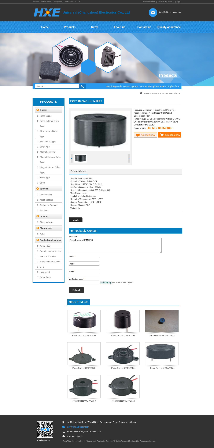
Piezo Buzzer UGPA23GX (162, 368)
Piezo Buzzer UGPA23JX (123, 401)
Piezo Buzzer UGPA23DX (123, 368)
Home (146, 93)
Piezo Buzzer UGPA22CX (84, 368)
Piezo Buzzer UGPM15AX (123, 335)
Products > (156, 93)
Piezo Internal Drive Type (165, 110)
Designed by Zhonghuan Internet (142, 441)
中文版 (177, 2)
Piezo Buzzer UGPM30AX (115, 245)
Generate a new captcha (122, 282)
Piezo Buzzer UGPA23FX (84, 401)
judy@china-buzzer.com (170, 12)
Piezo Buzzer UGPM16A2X (162, 335)
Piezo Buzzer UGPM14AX (84, 335)
